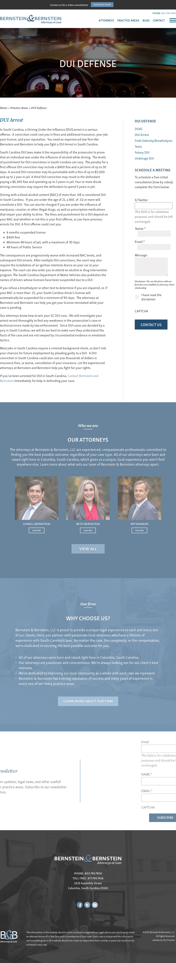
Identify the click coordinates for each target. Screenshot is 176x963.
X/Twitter (141, 200)
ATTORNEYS (106, 20)
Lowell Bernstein (67, 513)
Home (3, 107)
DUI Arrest (142, 134)
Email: (140, 241)
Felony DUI (142, 152)
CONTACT (159, 20)
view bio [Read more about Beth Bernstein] (88, 516)
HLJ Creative (169, 940)
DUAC (139, 128)
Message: (141, 255)
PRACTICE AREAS (128, 20)
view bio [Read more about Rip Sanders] (108, 516)
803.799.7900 (168, 13)
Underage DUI (144, 158)
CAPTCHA (141, 311)
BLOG (146, 20)
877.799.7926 (95, 878)
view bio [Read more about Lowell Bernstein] (67, 516)
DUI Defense (145, 120)
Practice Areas (19, 107)
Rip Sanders (108, 513)
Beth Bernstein (88, 513)
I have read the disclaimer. (151, 297)
